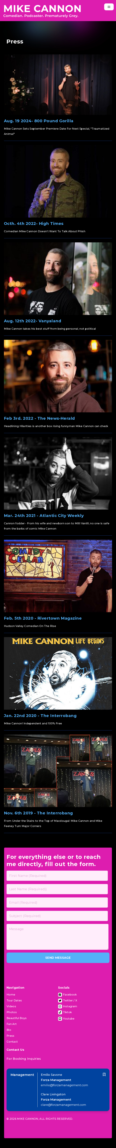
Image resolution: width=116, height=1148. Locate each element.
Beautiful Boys (17, 1018)
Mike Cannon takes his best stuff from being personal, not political (50, 328)
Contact (12, 1041)
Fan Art (12, 1024)
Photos (12, 1012)
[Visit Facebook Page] (67, 994)
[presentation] (31, 971)
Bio (9, 1029)
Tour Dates (14, 1000)
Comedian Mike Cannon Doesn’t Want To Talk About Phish (44, 231)
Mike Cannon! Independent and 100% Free (33, 723)
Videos (11, 1006)
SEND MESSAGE (58, 958)
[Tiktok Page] (65, 1012)
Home (11, 994)
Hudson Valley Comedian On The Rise (30, 626)
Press (10, 1035)
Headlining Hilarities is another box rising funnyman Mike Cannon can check (56, 426)
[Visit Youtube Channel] (66, 1018)
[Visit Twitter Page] (67, 1000)
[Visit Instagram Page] (67, 1006)
